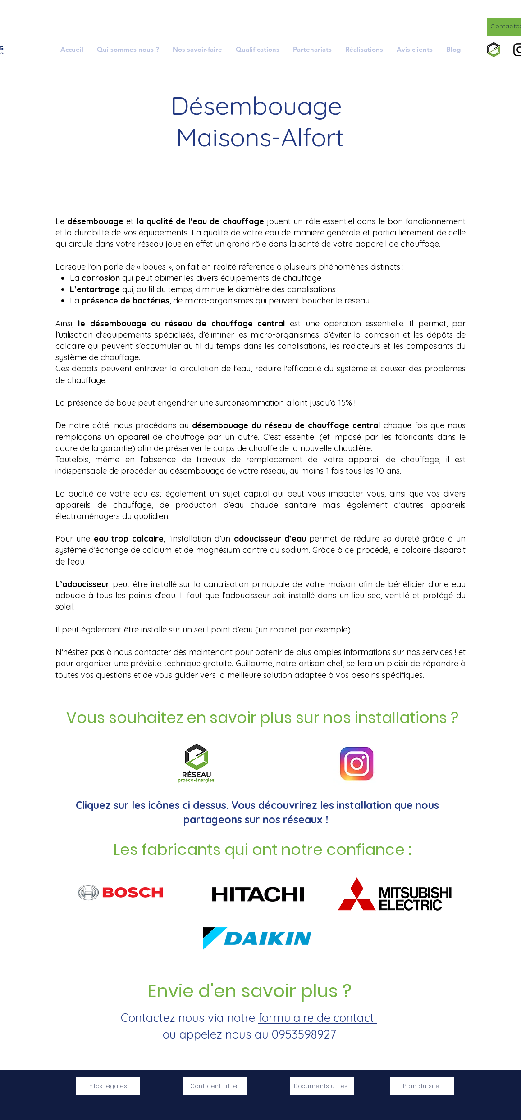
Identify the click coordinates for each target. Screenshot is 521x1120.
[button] (197, 49)
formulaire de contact (317, 1017)
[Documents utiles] (322, 1086)
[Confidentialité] (215, 1086)
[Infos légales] (108, 1086)
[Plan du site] (422, 1086)
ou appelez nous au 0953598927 (249, 1034)
